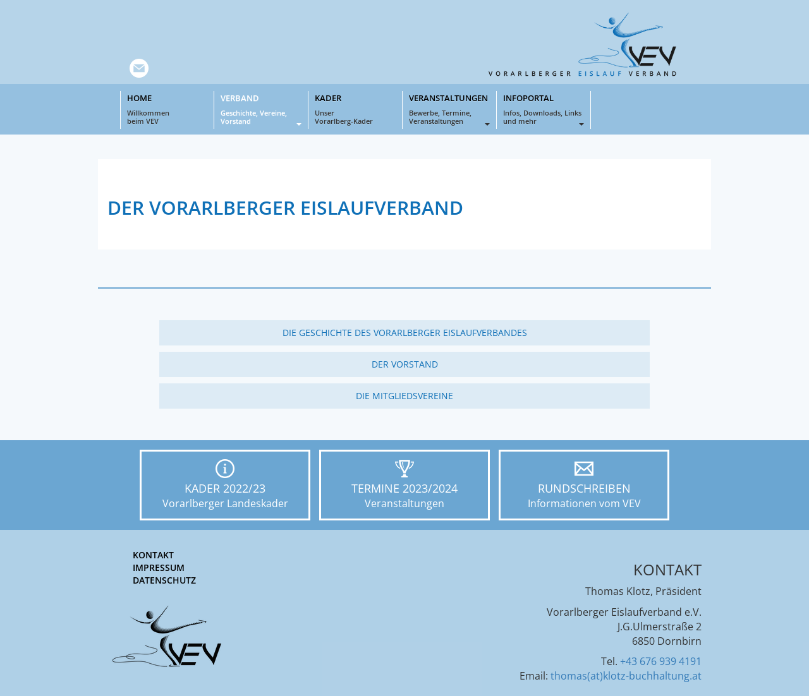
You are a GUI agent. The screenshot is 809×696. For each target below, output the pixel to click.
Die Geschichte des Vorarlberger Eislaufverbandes (405, 333)
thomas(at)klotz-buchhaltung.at (626, 676)
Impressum (159, 567)
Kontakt (153, 555)
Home (167, 109)
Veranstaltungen (449, 109)
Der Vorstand (405, 364)
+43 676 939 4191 (661, 661)
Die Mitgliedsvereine (404, 396)
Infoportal (543, 109)
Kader (355, 109)
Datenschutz (164, 580)
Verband (261, 109)
